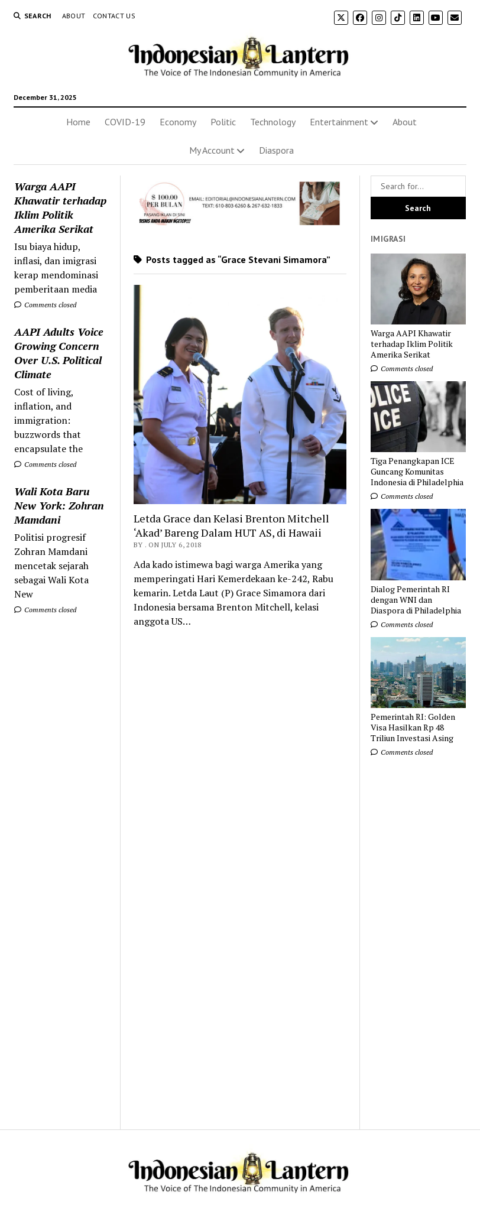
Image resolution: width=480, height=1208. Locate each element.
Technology (273, 122)
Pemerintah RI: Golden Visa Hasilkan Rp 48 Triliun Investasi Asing (413, 727)
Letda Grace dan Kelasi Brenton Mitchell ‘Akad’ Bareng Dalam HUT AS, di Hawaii (231, 525)
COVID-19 (125, 122)
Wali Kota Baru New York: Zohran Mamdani (59, 505)
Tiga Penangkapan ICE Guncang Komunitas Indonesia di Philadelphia (417, 472)
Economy (178, 122)
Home (78, 122)
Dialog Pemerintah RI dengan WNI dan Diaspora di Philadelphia (416, 600)
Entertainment (339, 122)
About (74, 15)
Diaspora (276, 150)
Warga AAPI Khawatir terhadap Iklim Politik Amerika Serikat (60, 207)
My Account (212, 150)
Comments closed (45, 304)
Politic (223, 122)
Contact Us (114, 15)
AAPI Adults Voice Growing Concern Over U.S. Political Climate (58, 352)
